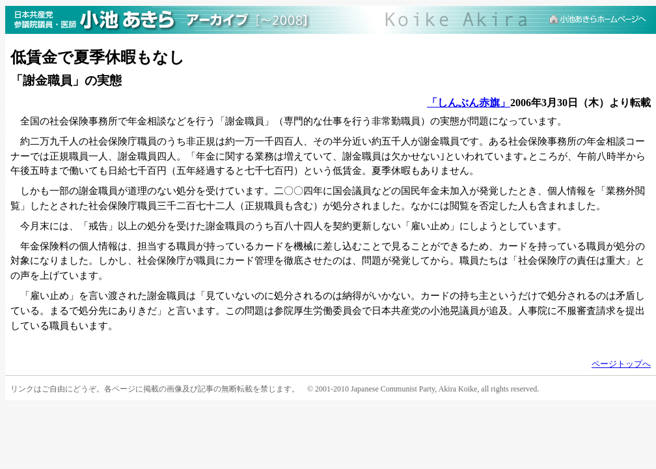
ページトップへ (621, 364)
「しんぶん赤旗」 (468, 102)
